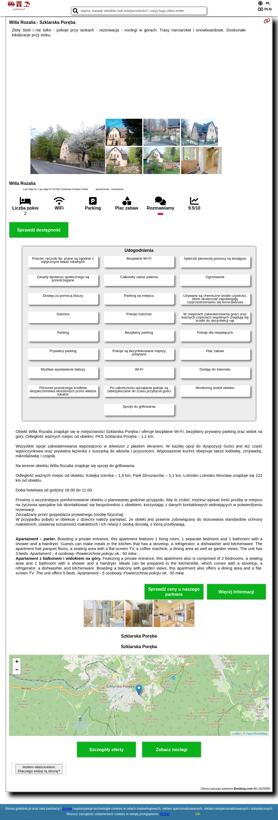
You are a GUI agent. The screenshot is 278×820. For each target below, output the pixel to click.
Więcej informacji (236, 592)
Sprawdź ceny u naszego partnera (174, 592)
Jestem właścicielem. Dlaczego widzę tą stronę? (39, 769)
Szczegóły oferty (106, 749)
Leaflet (236, 733)
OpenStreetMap (256, 733)
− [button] (16, 670)
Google (67, 809)
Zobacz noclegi (171, 749)
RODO (165, 814)
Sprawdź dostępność (39, 230)
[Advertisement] (139, 78)
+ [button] (16, 662)
